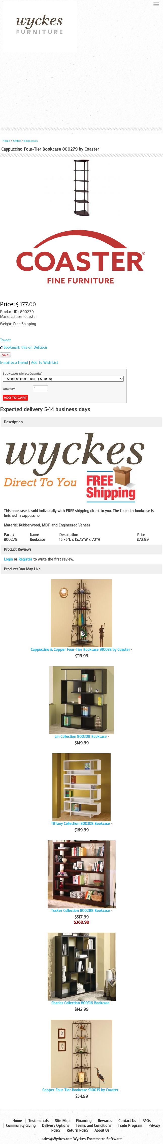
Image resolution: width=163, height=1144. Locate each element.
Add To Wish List (44, 362)
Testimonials (38, 1121)
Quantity (9, 389)
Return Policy (77, 1130)
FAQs (146, 1121)
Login (8, 559)
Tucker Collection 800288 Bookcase (80, 910)
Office (17, 141)
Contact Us (127, 1121)
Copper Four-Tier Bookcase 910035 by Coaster (80, 1090)
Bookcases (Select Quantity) (22, 374)
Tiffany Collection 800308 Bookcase (80, 823)
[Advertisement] (81, 90)
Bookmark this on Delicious (26, 347)
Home (6, 141)
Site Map (62, 1121)
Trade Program (130, 1125)
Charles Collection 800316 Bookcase (80, 1003)
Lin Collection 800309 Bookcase (80, 736)
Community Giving (21, 1125)
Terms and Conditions (93, 1125)
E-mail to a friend (14, 362)
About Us (101, 1130)
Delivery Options (55, 1125)
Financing (83, 1121)
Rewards (105, 1121)
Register (25, 559)
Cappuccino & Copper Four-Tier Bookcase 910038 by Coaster (80, 649)
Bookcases (31, 141)
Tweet (5, 340)
